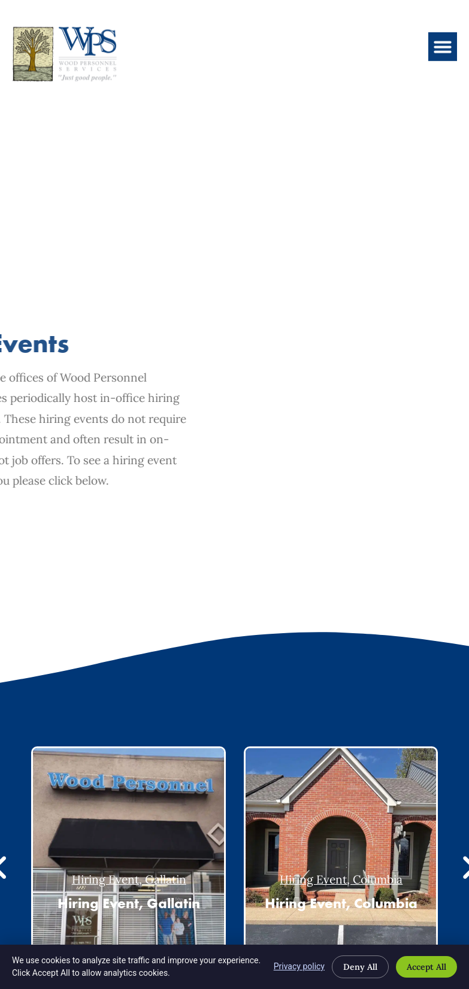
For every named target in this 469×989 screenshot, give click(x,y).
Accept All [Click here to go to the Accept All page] (426, 966)
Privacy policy (299, 966)
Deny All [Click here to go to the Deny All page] (360, 966)
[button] (442, 34)
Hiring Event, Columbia (341, 879)
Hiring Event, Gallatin (129, 879)
